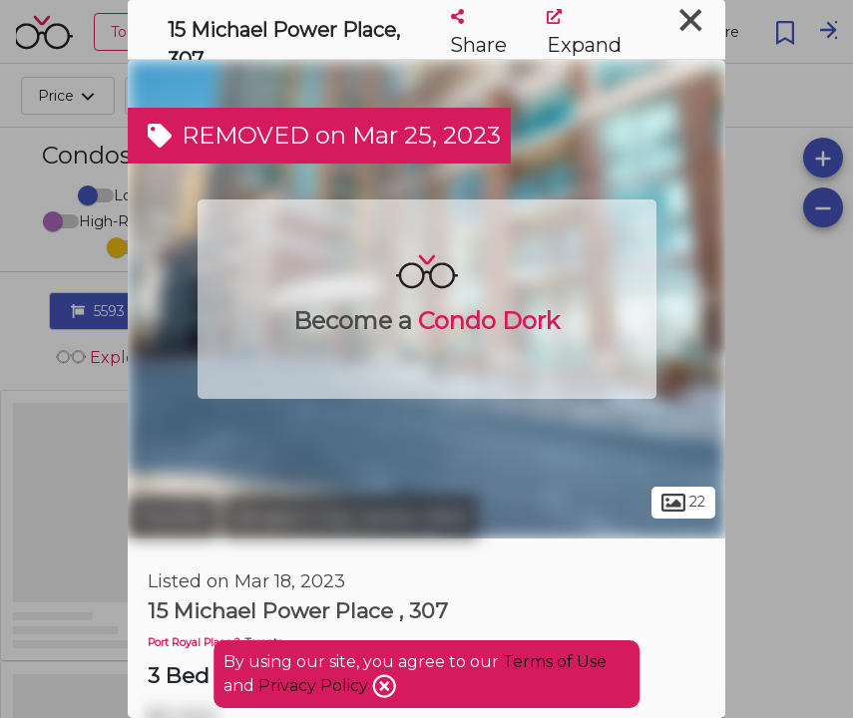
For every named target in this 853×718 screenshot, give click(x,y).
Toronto (173, 517)
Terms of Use (555, 661)
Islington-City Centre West (350, 517)
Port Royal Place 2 (194, 642)
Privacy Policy (315, 685)
